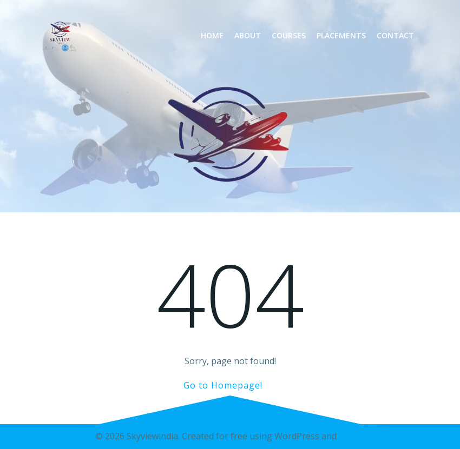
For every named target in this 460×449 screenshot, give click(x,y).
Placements (341, 35)
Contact (395, 35)
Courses (289, 35)
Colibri (352, 436)
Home (212, 35)
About (247, 35)
